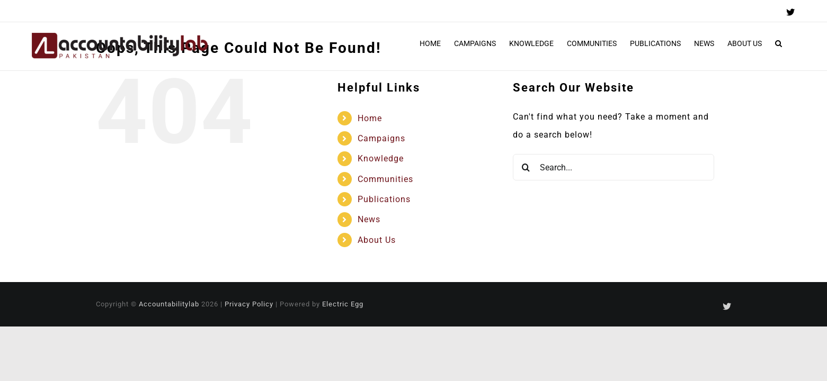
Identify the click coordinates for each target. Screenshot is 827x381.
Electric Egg (342, 304)
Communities (385, 179)
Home (370, 118)
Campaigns (381, 138)
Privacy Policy (249, 304)
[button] (791, 43)
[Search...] (613, 167)
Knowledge (381, 158)
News (369, 219)
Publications (384, 199)
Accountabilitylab (169, 304)
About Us (377, 240)
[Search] (526, 167)
